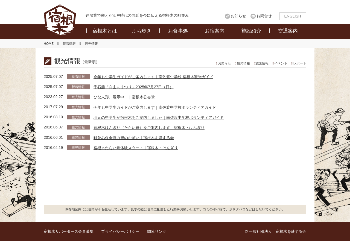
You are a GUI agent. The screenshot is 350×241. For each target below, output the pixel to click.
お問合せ (264, 16)
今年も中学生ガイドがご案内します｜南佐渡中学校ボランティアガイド (155, 107)
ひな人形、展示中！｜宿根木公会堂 (124, 97)
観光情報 (243, 63)
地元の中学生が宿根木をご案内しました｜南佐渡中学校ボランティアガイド (159, 117)
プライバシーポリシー (120, 231)
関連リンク (156, 231)
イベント (280, 63)
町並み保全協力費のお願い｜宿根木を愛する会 (134, 138)
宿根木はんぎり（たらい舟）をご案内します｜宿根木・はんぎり (149, 127)
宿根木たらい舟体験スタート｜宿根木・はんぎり (136, 148)
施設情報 (262, 63)
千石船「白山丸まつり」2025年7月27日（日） (134, 87)
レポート (299, 63)
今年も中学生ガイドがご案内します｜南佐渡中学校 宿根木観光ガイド (153, 77)
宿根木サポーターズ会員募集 (69, 231)
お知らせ (238, 16)
